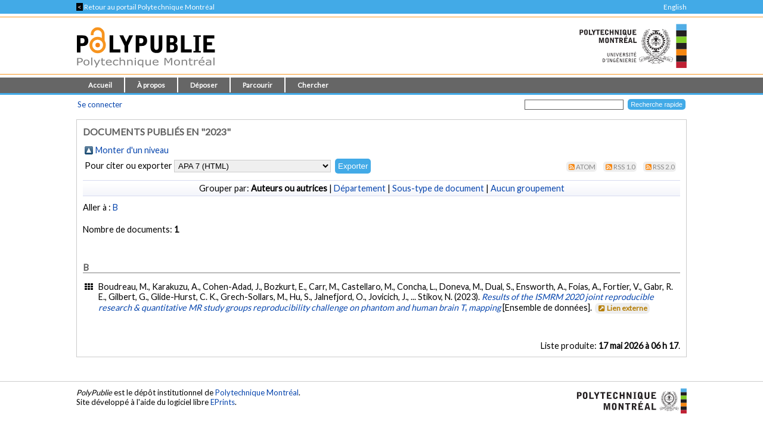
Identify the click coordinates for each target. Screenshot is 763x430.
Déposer (204, 85)
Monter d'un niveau (132, 150)
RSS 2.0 (664, 167)
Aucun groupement (528, 188)
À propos (151, 85)
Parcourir (257, 85)
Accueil (100, 85)
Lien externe (621, 308)
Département (360, 188)
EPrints (222, 402)
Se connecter (99, 104)
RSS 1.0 (624, 167)
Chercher (312, 85)
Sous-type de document (438, 188)
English (675, 7)
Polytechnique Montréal (257, 392)
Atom (585, 167)
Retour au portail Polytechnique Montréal (145, 7)
